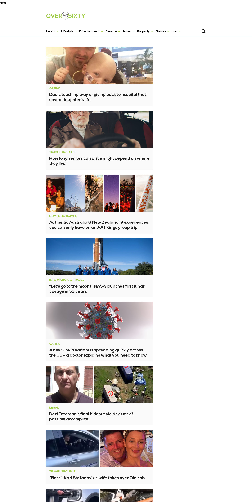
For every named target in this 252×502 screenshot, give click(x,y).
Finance (88, 29)
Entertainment (66, 29)
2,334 (107, 467)
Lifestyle (44, 29)
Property (120, 29)
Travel (104, 29)
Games (138, 29)
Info (151, 29)
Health (27, 29)
